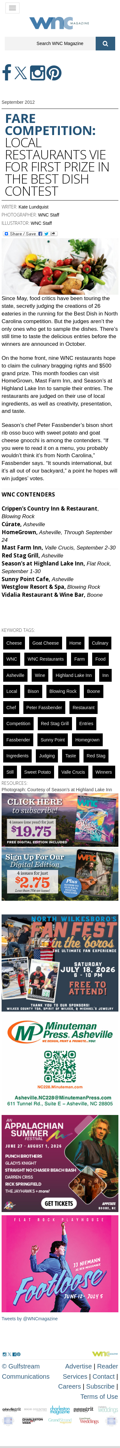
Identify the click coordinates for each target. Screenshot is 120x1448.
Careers (69, 1386)
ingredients (17, 755)
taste (70, 755)
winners (104, 772)
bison (33, 691)
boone (93, 691)
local (11, 691)
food (100, 659)
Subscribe (101, 1386)
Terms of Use (99, 1396)
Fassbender (18, 739)
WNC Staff (48, 214)
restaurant (83, 707)
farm (79, 659)
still (10, 772)
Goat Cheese (45, 643)
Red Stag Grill (55, 723)
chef (11, 707)
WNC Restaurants (46, 659)
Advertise (78, 1366)
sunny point (53, 739)
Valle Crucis (73, 772)
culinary (100, 643)
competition (18, 723)
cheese (14, 643)
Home (75, 643)
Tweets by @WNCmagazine (30, 1318)
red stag (96, 755)
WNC (11, 659)
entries (86, 723)
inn (105, 675)
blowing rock (63, 691)
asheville (15, 675)
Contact (103, 1376)
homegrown (87, 739)
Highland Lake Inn (74, 675)
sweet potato (37, 772)
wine (40, 675)
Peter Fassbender (44, 707)
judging (47, 755)
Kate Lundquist (33, 206)
